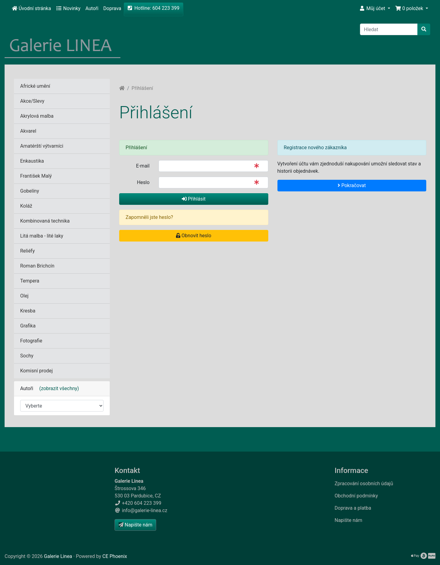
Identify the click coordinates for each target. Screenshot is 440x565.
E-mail (142, 166)
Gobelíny (29, 191)
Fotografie (31, 341)
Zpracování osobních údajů (364, 483)
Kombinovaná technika (45, 221)
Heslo (143, 182)
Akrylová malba (36, 116)
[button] (375, 8)
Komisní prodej (36, 371)
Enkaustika (32, 161)
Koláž (26, 206)
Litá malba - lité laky (41, 236)
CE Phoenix (114, 556)
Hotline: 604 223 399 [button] (154, 8)
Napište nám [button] (135, 525)
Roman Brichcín (37, 266)
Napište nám (348, 520)
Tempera (29, 281)
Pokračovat (352, 185)
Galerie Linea (58, 556)
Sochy (26, 356)
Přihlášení (142, 88)
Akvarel (28, 131)
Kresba (27, 311)
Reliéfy (27, 251)
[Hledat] (389, 29)
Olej (24, 296)
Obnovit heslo (193, 235)
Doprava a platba (353, 508)
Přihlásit (194, 199)
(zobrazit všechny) (57, 388)
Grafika (27, 326)
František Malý (36, 176)
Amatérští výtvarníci (41, 146)
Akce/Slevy (32, 101)
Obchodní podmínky (356, 496)
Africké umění (35, 86)
